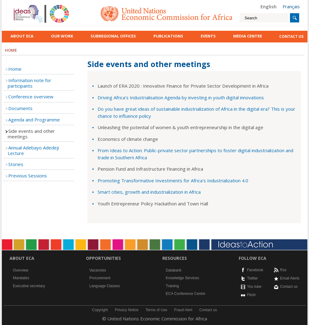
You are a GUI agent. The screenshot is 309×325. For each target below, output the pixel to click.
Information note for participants (29, 83)
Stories (15, 164)
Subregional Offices (113, 36)
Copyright (100, 310)
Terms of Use (156, 310)
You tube (254, 286)
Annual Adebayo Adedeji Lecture (33, 150)
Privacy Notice (126, 310)
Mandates (21, 278)
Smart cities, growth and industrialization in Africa (149, 192)
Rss (283, 270)
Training (172, 286)
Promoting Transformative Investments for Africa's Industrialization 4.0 (173, 180)
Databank (173, 270)
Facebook (255, 270)
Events (208, 36)
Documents (20, 108)
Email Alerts (289, 278)
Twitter (252, 278)
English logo (22, 6)
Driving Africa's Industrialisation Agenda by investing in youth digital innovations (181, 97)
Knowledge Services (182, 278)
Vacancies (97, 270)
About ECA (21, 36)
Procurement (99, 278)
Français (291, 6)
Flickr (251, 295)
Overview (20, 270)
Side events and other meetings (31, 134)
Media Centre (247, 36)
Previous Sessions (27, 175)
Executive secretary (29, 286)
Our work (62, 36)
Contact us (289, 286)
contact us (291, 36)
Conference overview (30, 96)
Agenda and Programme (34, 120)
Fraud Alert (183, 310)
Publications (168, 36)
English (268, 6)
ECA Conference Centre (185, 293)
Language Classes (104, 286)
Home (14, 69)
